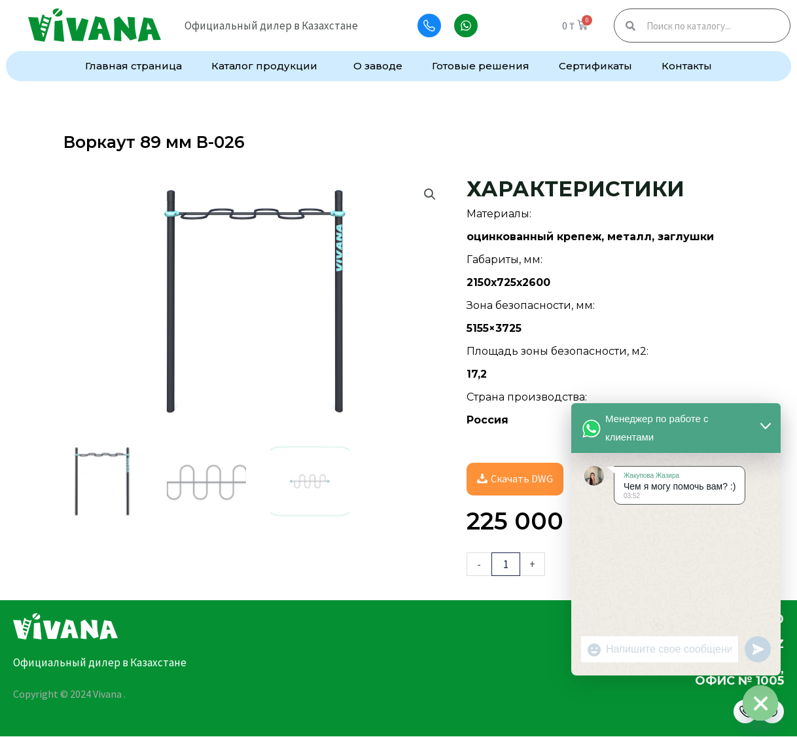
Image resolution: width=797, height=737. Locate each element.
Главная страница (133, 66)
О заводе (377, 66)
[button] (430, 194)
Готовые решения (480, 66)
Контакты (687, 66)
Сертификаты (595, 66)
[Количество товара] (506, 564)
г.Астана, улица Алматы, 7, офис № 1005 (684, 675)
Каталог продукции (267, 66)
